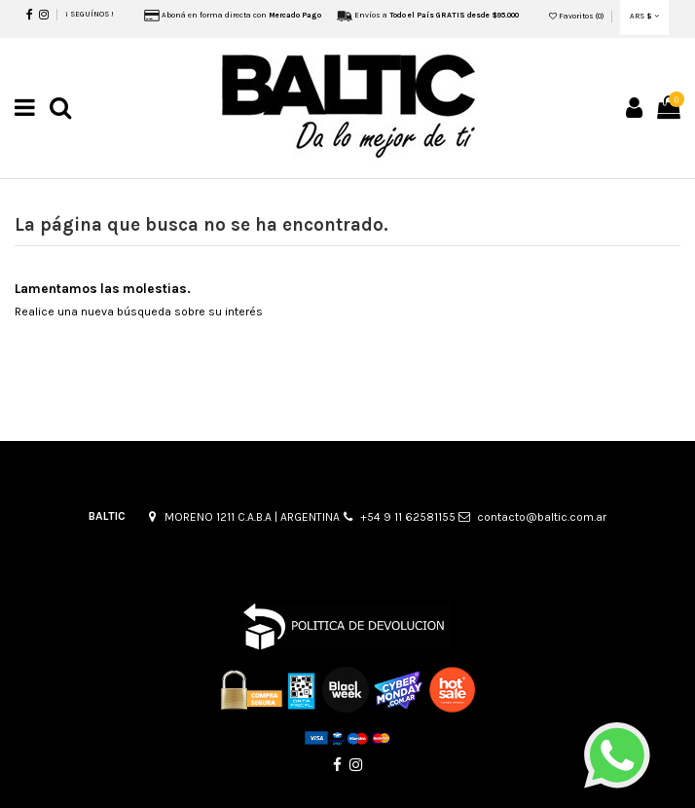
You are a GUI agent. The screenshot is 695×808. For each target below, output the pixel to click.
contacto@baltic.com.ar (541, 517)
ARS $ (644, 16)
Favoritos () (577, 16)
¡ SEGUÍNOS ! (89, 14)
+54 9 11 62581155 (408, 517)
